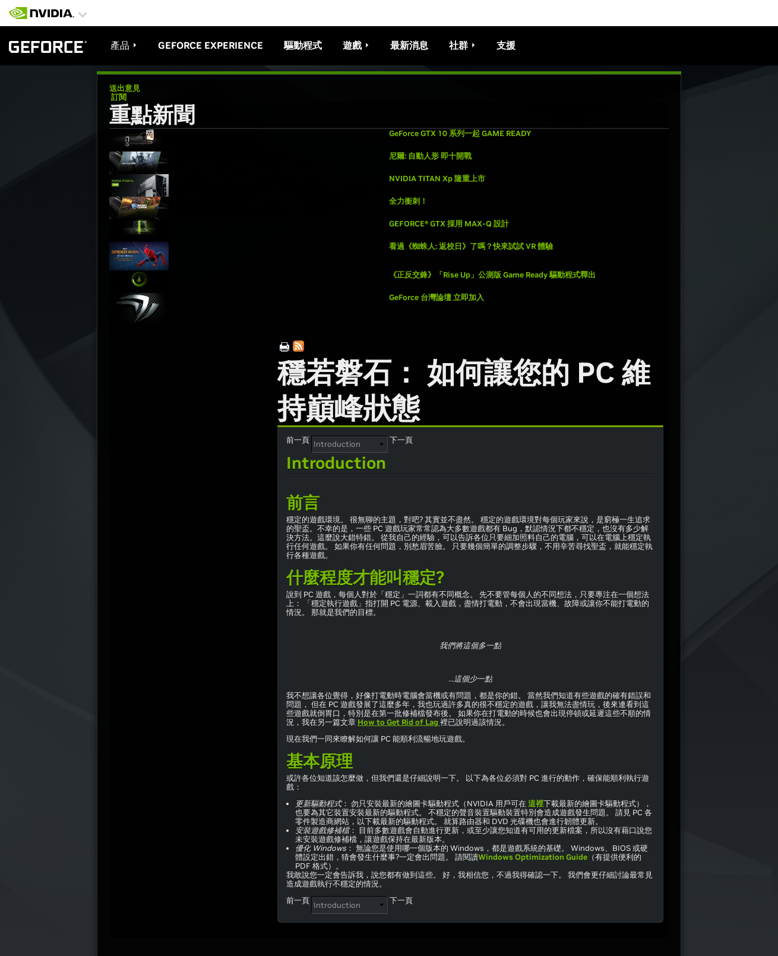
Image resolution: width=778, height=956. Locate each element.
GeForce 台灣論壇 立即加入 (436, 297)
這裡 (535, 804)
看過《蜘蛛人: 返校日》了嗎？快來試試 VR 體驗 (471, 246)
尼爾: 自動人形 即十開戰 (430, 156)
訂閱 (117, 97)
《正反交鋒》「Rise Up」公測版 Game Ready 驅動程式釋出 (492, 275)
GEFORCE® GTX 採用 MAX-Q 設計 (449, 224)
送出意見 (124, 88)
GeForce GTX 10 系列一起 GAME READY (460, 133)
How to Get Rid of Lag (399, 722)
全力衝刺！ (408, 201)
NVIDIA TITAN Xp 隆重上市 (437, 178)
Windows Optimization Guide (532, 857)
